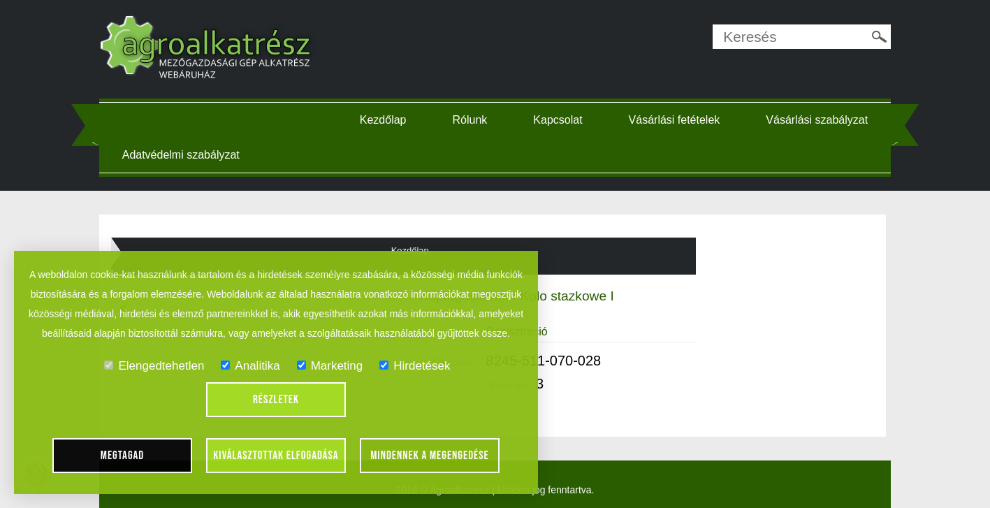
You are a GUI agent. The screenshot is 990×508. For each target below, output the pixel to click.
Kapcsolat (557, 120)
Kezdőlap (383, 120)
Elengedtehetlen (154, 365)
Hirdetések (414, 365)
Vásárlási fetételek (674, 120)
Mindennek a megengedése (429, 456)
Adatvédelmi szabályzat (181, 155)
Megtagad (123, 456)
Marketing (330, 365)
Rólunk (470, 120)
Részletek (276, 400)
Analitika (250, 365)
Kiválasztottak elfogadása (275, 456)
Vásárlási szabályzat (817, 120)
